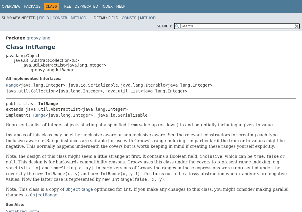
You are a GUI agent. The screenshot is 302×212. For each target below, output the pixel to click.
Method (78, 18)
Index (107, 6)
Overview (11, 6)
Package (32, 6)
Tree (66, 6)
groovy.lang (38, 38)
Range (12, 85)
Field (44, 18)
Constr (59, 18)
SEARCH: (165, 26)
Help (120, 6)
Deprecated (86, 6)
